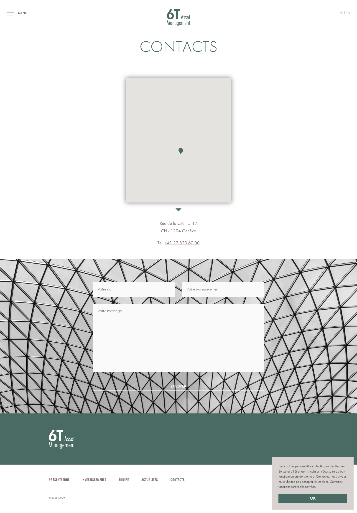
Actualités (149, 479)
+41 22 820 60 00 (182, 242)
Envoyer (178, 386)
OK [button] (313, 498)
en (348, 13)
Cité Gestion (178, 17)
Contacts (178, 479)
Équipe (124, 479)
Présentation (59, 479)
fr (341, 13)
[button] (317, 487)
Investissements (94, 479)
